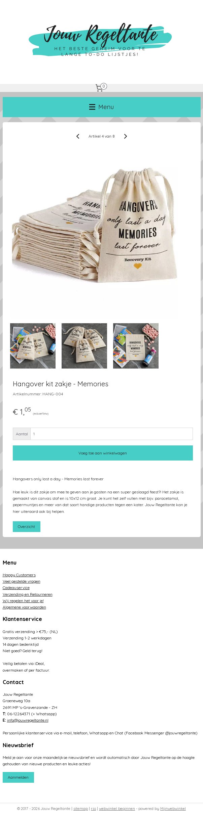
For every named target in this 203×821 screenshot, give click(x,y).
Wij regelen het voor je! (23, 600)
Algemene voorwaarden (24, 607)
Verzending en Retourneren (28, 594)
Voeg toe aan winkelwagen (102, 452)
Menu (101, 107)
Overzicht (26, 526)
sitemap (80, 808)
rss (93, 808)
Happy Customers (19, 574)
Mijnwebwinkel (173, 808)
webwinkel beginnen (117, 808)
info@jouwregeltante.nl (27, 720)
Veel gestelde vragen (21, 581)
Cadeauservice (16, 587)
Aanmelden (18, 777)
